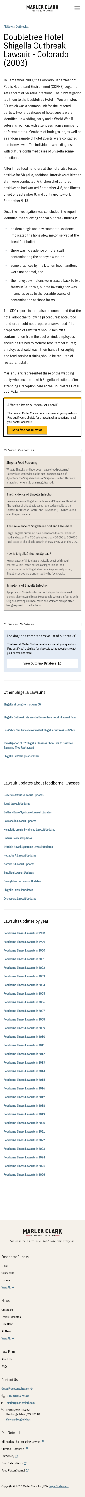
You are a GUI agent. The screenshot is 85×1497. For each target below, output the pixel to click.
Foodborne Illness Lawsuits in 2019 (24, 1114)
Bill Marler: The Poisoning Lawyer (20, 1441)
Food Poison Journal (13, 1470)
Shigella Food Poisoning (22, 463)
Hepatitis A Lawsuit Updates (20, 855)
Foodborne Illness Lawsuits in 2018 (24, 1105)
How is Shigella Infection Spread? (28, 554)
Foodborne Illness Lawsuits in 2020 (24, 1123)
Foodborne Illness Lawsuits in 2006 (24, 1002)
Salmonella (7, 1273)
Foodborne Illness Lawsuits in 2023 (24, 1149)
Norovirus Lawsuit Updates (19, 864)
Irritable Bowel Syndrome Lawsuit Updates (28, 847)
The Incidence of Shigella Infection (29, 494)
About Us (6, 1359)
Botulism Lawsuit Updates (19, 872)
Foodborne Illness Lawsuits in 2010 (24, 1036)
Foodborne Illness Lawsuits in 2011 (24, 1045)
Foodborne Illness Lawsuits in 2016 (24, 1088)
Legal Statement (59, 1486)
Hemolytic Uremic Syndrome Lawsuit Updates (29, 829)
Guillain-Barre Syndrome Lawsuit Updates (28, 812)
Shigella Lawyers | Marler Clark (21, 756)
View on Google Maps (18, 1419)
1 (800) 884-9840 (18, 1396)
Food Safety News (12, 1463)
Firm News (7, 1324)
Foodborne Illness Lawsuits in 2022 (24, 1140)
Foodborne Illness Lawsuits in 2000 (24, 950)
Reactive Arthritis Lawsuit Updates (23, 795)
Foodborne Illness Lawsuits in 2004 (24, 985)
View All (6, 1287)
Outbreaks (22, 26)
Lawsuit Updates (11, 1317)
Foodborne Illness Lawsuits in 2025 (24, 1166)
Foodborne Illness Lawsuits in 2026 (24, 1174)
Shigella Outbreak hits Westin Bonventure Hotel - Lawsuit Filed (40, 717)
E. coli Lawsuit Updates (17, 804)
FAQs (4, 1366)
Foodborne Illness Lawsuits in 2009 (24, 1028)
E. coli (4, 1266)
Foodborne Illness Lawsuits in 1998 (24, 933)
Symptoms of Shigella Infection (27, 585)
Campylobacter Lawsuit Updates (22, 881)
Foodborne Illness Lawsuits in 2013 (24, 1062)
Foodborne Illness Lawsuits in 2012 (24, 1054)
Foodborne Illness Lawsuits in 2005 (24, 993)
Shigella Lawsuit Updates (18, 890)
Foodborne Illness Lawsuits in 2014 (24, 1071)
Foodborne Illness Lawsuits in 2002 (24, 968)
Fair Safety (7, 1456)
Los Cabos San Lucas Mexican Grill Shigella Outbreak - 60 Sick (39, 730)
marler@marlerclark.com (21, 1403)
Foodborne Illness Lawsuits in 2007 (24, 1011)
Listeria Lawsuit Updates (18, 838)
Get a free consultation (27, 430)
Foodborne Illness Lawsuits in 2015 (24, 1080)
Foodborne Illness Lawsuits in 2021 (24, 1131)
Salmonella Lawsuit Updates (20, 821)
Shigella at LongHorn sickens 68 (22, 704)
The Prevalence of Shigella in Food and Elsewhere (39, 526)
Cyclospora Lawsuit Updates (20, 898)
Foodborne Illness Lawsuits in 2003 (24, 976)
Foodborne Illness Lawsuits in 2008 (24, 1019)
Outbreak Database (12, 1449)
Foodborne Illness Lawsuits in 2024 (24, 1157)
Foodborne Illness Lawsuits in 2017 (24, 1097)
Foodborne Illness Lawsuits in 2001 (24, 959)
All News (9, 26)
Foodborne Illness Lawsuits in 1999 (24, 942)
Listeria (5, 1280)
